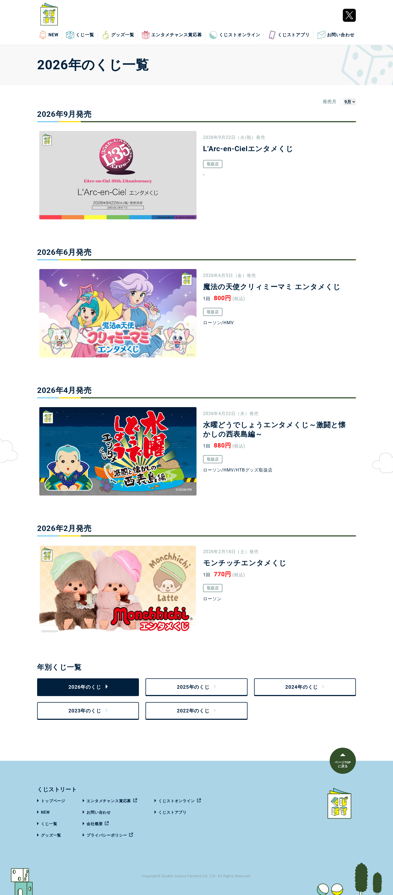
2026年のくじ (85, 687)
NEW (48, 35)
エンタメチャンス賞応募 (171, 35)
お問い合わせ (336, 35)
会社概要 (95, 824)
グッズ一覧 (117, 35)
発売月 (330, 101)
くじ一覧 (80, 35)
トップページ (53, 801)
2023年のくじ (85, 711)
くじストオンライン (234, 35)
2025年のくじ (193, 687)
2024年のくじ (301, 687)
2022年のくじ (193, 711)
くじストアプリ (289, 35)
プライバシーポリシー (107, 835)
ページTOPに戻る (342, 764)
